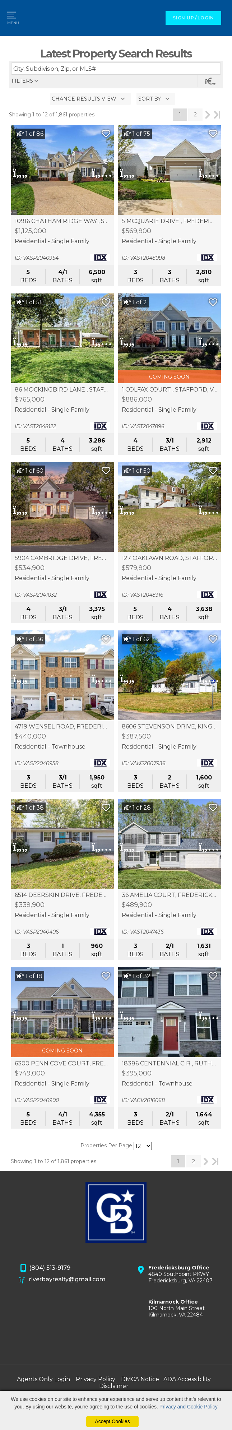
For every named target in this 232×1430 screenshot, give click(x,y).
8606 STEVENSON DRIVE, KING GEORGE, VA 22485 (169, 727)
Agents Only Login (43, 1379)
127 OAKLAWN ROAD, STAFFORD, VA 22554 (169, 558)
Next (207, 114)
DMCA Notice (140, 1379)
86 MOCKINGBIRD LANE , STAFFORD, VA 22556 (62, 390)
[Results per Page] (143, 1146)
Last (217, 114)
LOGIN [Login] (206, 17)
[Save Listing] (106, 134)
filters (22, 81)
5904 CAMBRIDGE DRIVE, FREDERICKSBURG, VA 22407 (62, 558)
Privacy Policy (95, 1379)
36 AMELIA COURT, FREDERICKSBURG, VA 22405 (169, 895)
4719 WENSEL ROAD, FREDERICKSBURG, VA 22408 (62, 727)
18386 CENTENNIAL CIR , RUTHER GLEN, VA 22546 (169, 1063)
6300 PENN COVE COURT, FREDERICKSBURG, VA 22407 (62, 1063)
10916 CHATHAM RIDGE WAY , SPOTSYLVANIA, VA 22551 (62, 221)
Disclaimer (114, 1386)
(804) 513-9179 (44, 1268)
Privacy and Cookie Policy (188, 1407)
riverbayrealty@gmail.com (62, 1280)
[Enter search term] (116, 69)
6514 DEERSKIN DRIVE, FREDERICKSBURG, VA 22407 (62, 895)
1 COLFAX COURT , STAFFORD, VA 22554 (169, 390)
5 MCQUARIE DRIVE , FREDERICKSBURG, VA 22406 (169, 221)
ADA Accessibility (187, 1379)
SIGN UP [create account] (183, 17)
